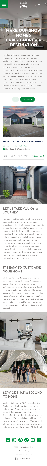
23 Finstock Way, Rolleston (15, 145)
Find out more (37, 156)
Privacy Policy (24, 451)
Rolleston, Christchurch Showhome (23, 141)
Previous (7, 122)
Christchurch (27, 99)
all (15, 99)
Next (40, 122)
